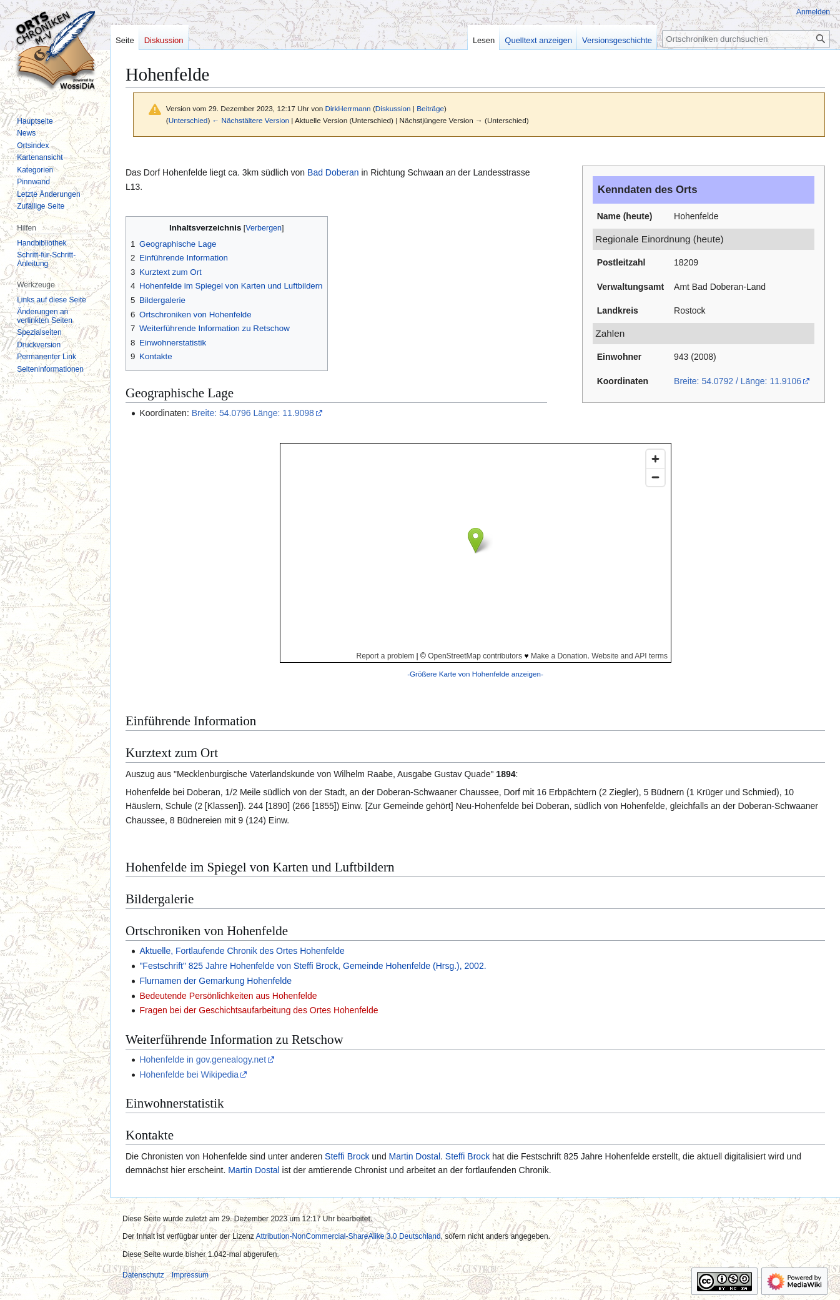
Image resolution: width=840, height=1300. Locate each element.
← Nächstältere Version (250, 120)
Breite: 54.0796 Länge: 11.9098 (253, 413)
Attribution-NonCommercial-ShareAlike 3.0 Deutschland (347, 1236)
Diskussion (393, 108)
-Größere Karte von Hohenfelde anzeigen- (475, 674)
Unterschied (188, 120)
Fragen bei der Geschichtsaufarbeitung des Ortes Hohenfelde (258, 1010)
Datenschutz (143, 1275)
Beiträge (430, 108)
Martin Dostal (414, 1156)
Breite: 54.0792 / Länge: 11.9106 (737, 381)
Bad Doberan (333, 172)
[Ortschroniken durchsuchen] (746, 39)
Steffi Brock (347, 1156)
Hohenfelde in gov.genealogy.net (202, 1059)
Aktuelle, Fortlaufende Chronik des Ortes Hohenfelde (241, 951)
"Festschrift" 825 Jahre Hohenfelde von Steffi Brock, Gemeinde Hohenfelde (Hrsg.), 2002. (312, 966)
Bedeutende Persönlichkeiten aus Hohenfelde (228, 996)
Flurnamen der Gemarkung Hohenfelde (215, 981)
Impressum (190, 1275)
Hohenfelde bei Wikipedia (189, 1074)
